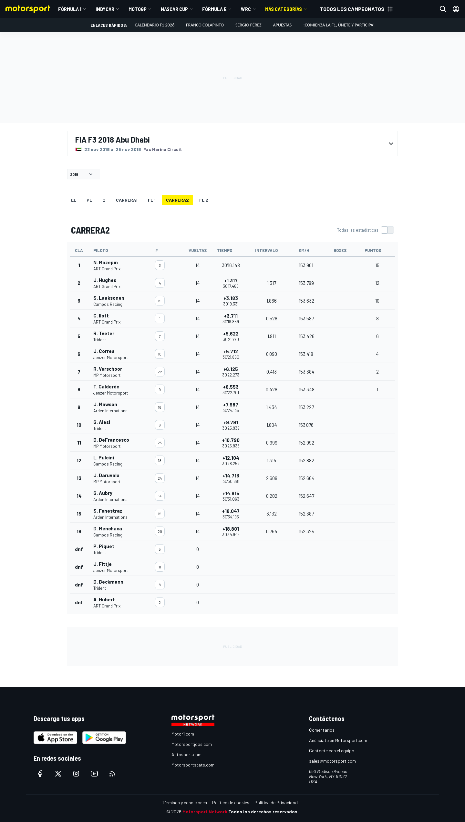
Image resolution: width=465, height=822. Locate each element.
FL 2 (203, 200)
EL (73, 200)
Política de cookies (230, 802)
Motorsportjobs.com (191, 744)
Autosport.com (186, 754)
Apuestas (282, 25)
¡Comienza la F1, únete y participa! (339, 25)
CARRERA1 (127, 200)
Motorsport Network (204, 811)
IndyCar (105, 9)
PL (89, 200)
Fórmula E (214, 9)
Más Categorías (283, 9)
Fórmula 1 (69, 9)
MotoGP (138, 9)
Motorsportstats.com (192, 764)
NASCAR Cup (174, 9)
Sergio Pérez (248, 25)
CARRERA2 (177, 200)
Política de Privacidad (276, 802)
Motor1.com (182, 734)
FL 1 (152, 200)
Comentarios (322, 730)
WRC (246, 9)
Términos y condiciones (184, 802)
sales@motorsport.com (332, 761)
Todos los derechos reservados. (263, 811)
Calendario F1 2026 (154, 25)
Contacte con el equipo (331, 750)
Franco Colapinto (205, 25)
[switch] (365, 230)
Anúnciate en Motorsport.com (338, 740)
